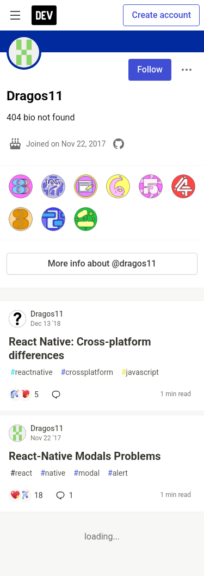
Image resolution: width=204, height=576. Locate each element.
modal (86, 473)
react (21, 473)
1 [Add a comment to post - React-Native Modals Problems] (63, 495)
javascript (140, 372)
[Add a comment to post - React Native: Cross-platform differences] (24, 394)
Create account (161, 15)
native (52, 473)
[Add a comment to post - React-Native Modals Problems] (26, 495)
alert (118, 473)
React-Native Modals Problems (84, 456)
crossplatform (87, 372)
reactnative (31, 372)
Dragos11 (46, 314)
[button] (21, 186)
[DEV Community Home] (44, 15)
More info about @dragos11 (102, 263)
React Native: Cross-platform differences (80, 348)
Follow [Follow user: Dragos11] (150, 69)
